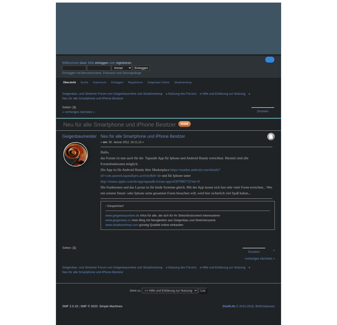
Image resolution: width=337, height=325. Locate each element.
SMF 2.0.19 (70, 306)
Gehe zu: (135, 290)
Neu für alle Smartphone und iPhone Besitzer (143, 136)
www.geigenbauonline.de (122, 215)
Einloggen (117, 82)
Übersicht (69, 82)
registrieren (123, 63)
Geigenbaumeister (79, 136)
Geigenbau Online (158, 82)
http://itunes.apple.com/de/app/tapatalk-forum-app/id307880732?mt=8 (150, 181)
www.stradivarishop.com (122, 225)
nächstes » (87, 112)
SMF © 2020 (89, 306)
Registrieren (135, 82)
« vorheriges (70, 112)
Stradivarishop (183, 82)
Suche (84, 82)
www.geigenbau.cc (118, 220)
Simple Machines (110, 306)
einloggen (101, 63)
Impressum (99, 82)
